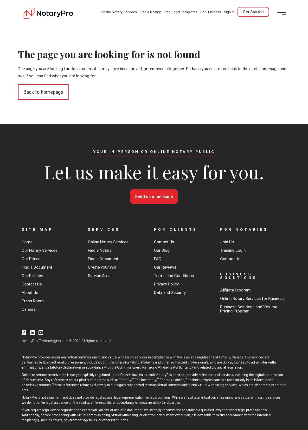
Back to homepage (43, 92)
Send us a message (154, 196)
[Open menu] (281, 12)
